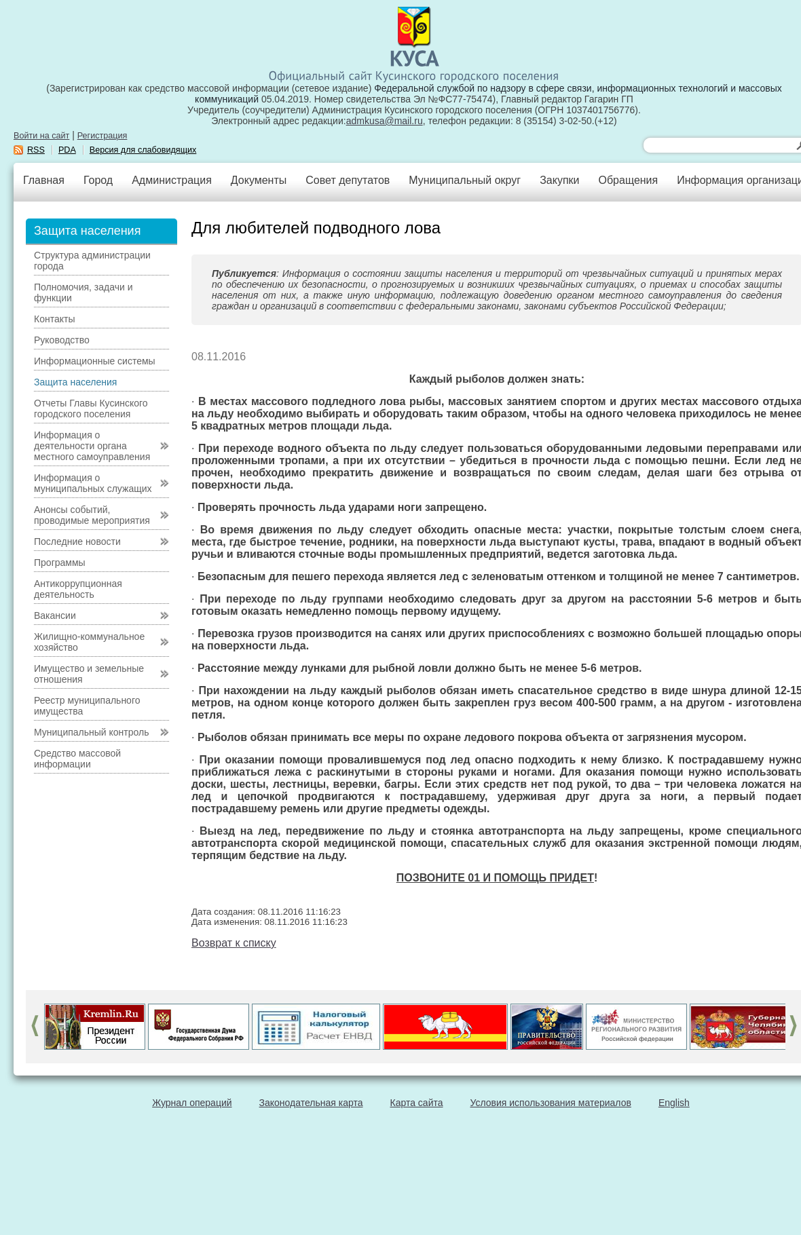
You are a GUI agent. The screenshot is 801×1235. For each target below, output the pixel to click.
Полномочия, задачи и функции (83, 292)
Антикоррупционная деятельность (78, 589)
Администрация (172, 180)
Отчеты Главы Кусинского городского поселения (91, 408)
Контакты (54, 319)
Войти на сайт (41, 135)
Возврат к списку (233, 943)
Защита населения (75, 382)
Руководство (62, 340)
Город (98, 180)
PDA (67, 150)
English (674, 1102)
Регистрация (102, 135)
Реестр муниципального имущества (87, 706)
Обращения (628, 180)
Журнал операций (191, 1102)
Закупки (559, 180)
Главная (43, 180)
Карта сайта (416, 1102)
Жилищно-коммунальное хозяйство (89, 642)
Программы (60, 562)
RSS (36, 150)
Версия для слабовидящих (143, 150)
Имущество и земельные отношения (89, 674)
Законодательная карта (311, 1102)
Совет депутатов (347, 180)
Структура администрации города (92, 260)
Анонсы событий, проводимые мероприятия (92, 515)
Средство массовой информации (77, 759)
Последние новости (77, 541)
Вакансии (55, 615)
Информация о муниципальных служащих (93, 483)
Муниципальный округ (465, 180)
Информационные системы (94, 361)
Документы (258, 180)
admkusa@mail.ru (384, 120)
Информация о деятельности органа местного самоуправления (92, 446)
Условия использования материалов (550, 1102)
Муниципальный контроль (91, 732)
